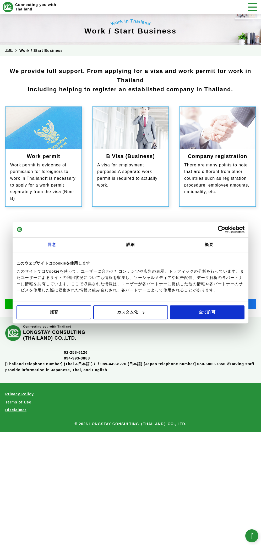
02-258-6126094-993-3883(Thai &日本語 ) (78, 471)
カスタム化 (130, 312)
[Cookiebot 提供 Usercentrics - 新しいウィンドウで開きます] (221, 229)
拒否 (54, 312)
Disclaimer (15, 523)
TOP (9, 50)
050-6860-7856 (120, 365)
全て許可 (207, 312)
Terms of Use (18, 515)
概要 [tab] (209, 244)
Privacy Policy (19, 507)
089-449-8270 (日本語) (121, 477)
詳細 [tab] (130, 244)
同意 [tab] (52, 244)
